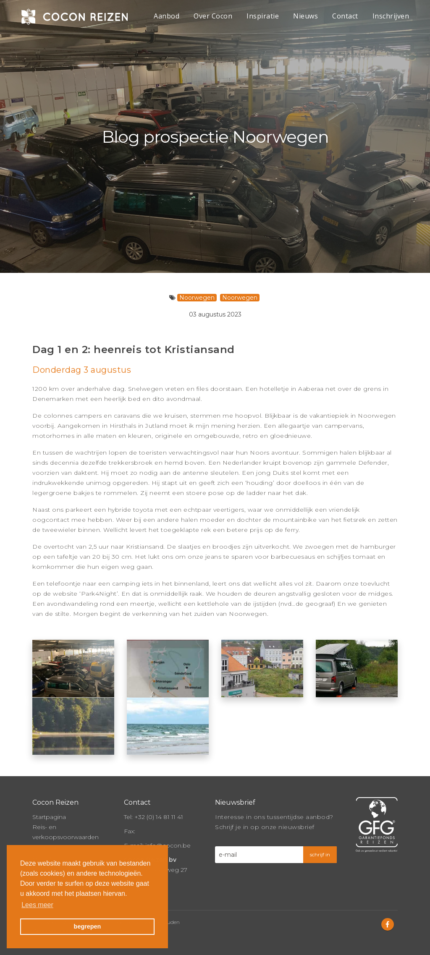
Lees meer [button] (37, 904)
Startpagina (49, 816)
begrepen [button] (87, 926)
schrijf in (320, 853)
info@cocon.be (168, 844)
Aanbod (166, 16)
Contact (345, 16)
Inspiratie (262, 16)
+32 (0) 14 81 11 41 (158, 816)
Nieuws (305, 16)
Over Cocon (213, 16)
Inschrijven (390, 16)
